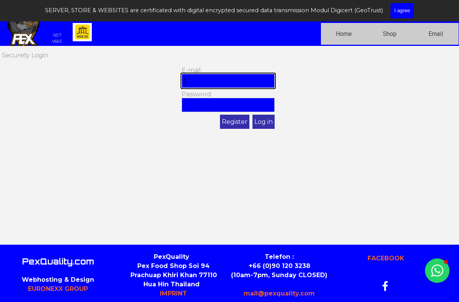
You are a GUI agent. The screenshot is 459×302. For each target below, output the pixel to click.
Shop (390, 33)
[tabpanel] (173, 275)
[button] (437, 270)
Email (435, 33)
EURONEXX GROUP (58, 288)
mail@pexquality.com (279, 293)
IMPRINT (173, 293)
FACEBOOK (386, 258)
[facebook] (385, 286)
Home (344, 33)
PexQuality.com (58, 261)
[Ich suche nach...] (398, 9)
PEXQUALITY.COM (104, 11)
